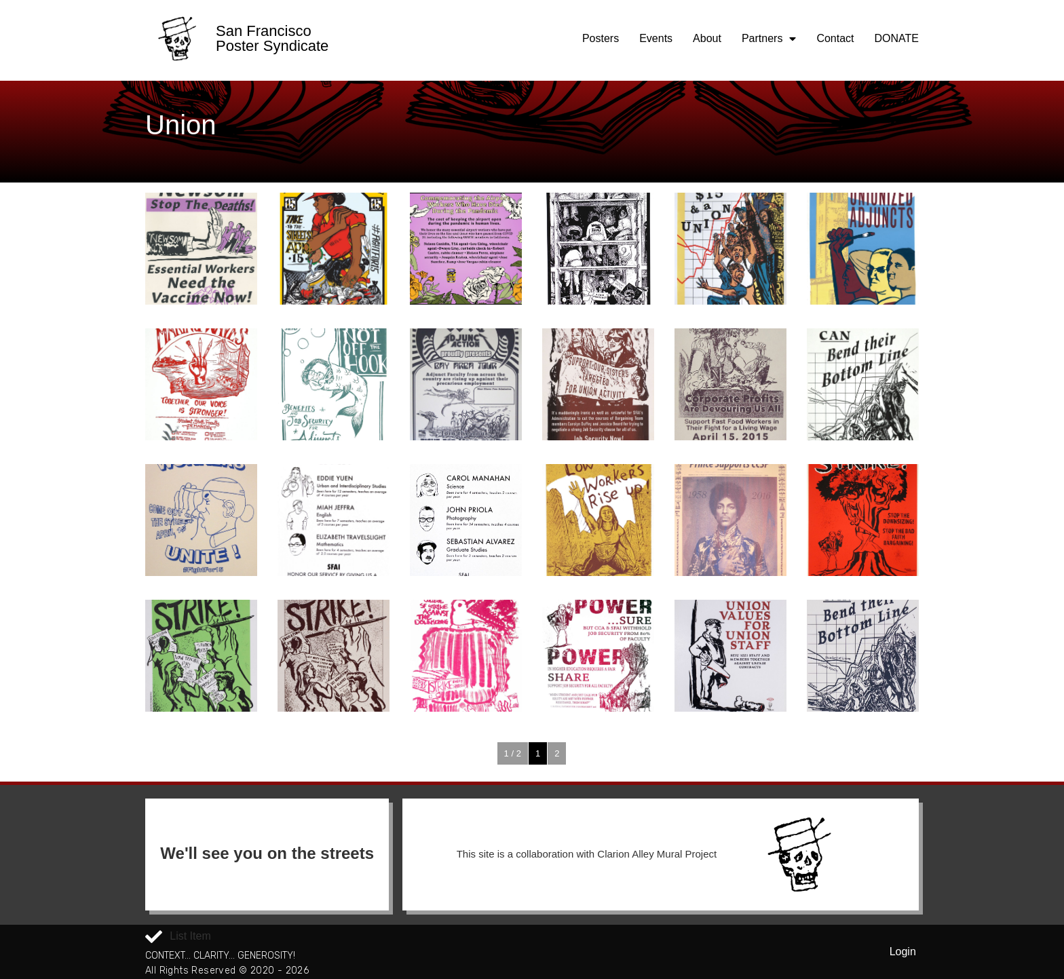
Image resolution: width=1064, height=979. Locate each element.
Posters (600, 38)
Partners (769, 38)
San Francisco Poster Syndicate (272, 38)
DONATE (897, 38)
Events (655, 38)
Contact (835, 38)
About (707, 38)
